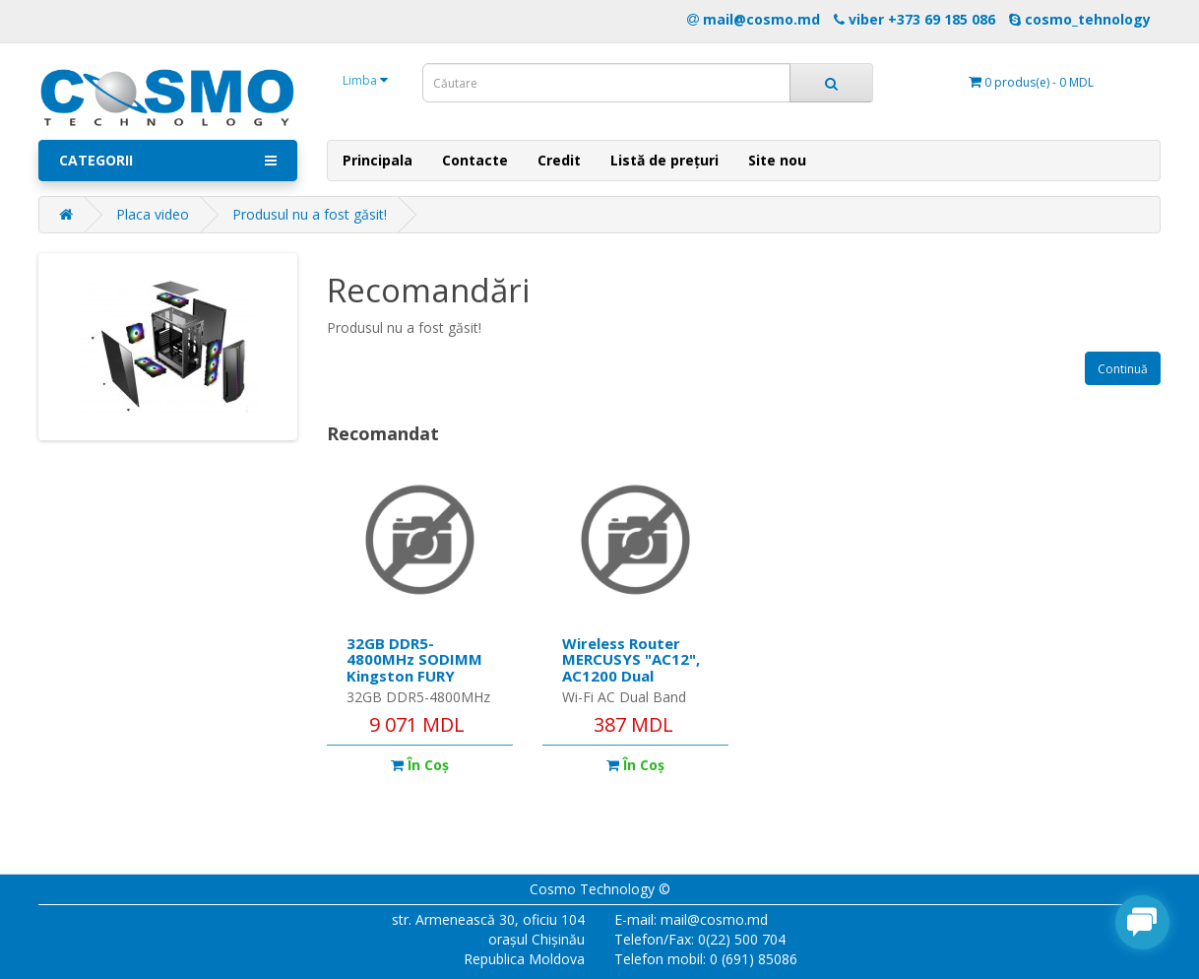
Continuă (1123, 368)
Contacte (475, 160)
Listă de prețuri (664, 160)
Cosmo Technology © (600, 889)
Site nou (777, 160)
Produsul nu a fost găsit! (309, 214)
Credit (559, 160)
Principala (377, 160)
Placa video (152, 214)
